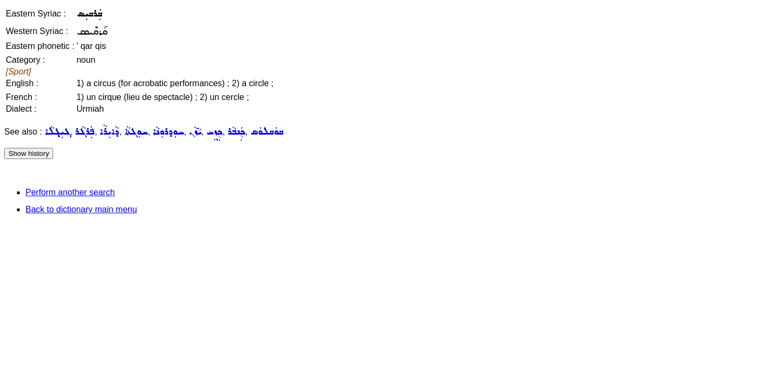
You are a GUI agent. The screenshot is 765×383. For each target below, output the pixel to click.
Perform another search (70, 192)
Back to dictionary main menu (81, 209)
